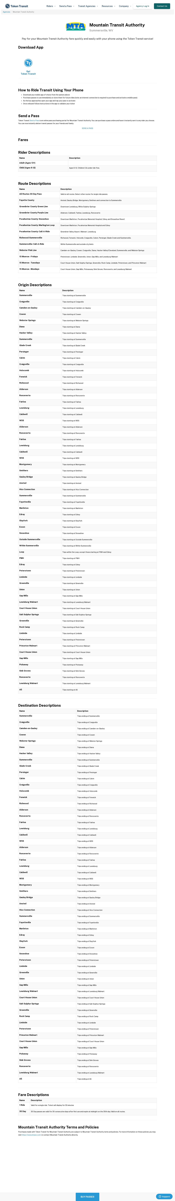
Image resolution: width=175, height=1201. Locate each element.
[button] (50, 6)
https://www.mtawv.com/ (31, 1135)
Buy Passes (87, 1197)
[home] (17, 6)
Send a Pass (34, 121)
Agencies (6, 12)
